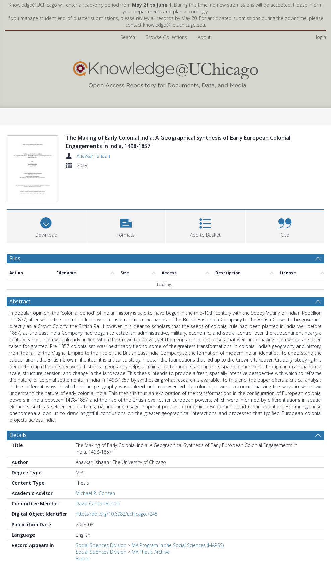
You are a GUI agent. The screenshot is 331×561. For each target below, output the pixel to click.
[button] (126, 196)
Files (14, 228)
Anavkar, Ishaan (93, 156)
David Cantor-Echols (98, 473)
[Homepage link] (165, 73)
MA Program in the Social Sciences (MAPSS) (178, 515)
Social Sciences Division (101, 515)
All (78, 535)
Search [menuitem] (127, 37)
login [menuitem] (321, 37)
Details (18, 405)
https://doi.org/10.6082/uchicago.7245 (117, 484)
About (204, 37)
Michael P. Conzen (95, 463)
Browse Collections (166, 37)
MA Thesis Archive (151, 521)
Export (83, 528)
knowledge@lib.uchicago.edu (174, 25)
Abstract (19, 271)
